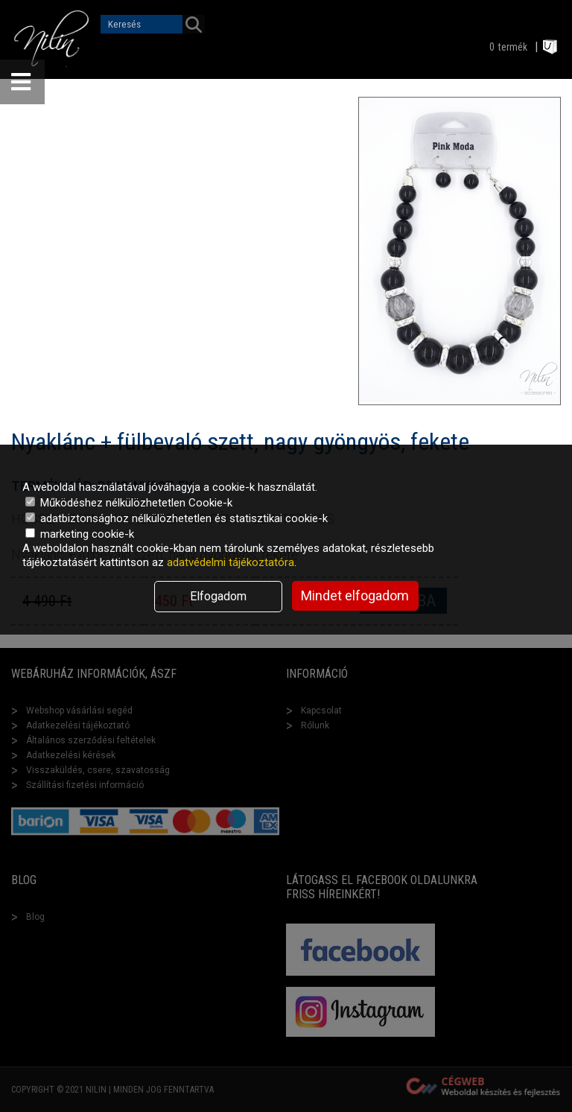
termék (512, 47)
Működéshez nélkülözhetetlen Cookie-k (128, 502)
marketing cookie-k (79, 534)
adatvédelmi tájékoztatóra (230, 562)
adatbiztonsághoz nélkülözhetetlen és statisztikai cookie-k (176, 518)
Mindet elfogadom (355, 595)
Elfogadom (218, 596)
